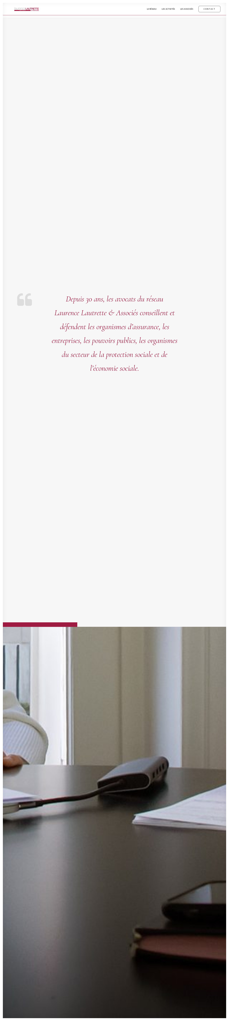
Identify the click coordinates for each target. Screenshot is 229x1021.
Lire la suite (40, 773)
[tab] (162, 361)
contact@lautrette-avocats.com (39, 895)
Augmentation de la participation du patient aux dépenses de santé (111, 755)
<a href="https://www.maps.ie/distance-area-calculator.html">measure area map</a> (58, 942)
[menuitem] (153, 10)
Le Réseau (151, 10)
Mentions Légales (97, 999)
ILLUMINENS (134, 999)
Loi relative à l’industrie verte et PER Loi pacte (174, 753)
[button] (47, 594)
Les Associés (186, 10)
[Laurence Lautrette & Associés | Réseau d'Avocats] (29, 10)
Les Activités (168, 10)
